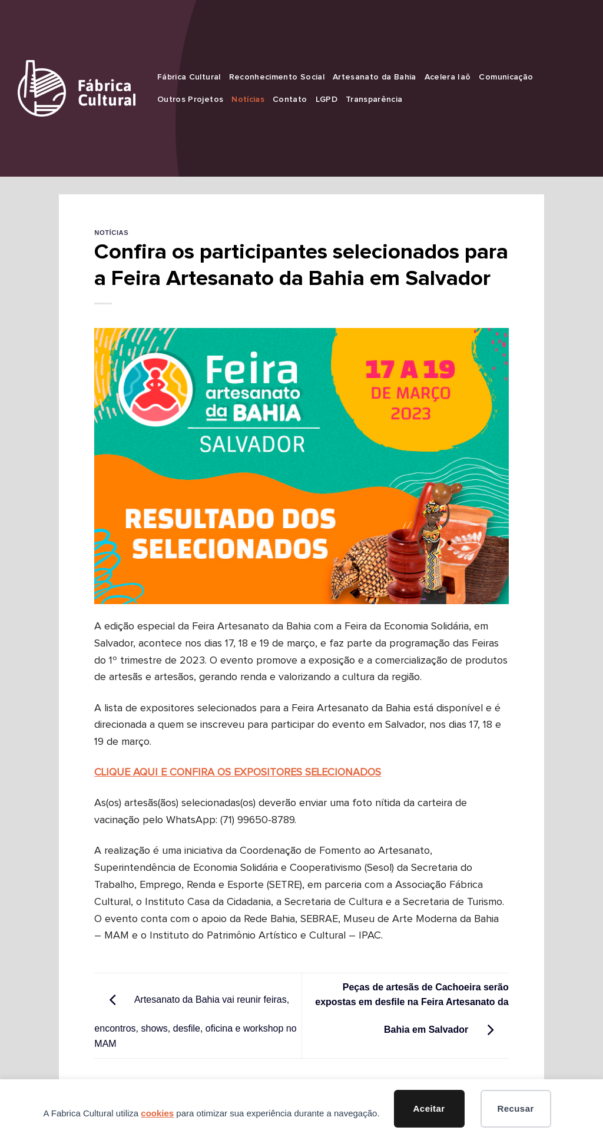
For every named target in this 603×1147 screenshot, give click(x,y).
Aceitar (429, 1108)
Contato (290, 99)
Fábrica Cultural (189, 77)
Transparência (374, 99)
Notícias (247, 99)
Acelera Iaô (448, 77)
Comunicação (506, 77)
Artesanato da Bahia (374, 77)
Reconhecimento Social (276, 77)
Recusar (515, 1108)
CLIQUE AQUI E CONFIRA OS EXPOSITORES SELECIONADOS (237, 772)
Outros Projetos (190, 99)
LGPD (326, 99)
